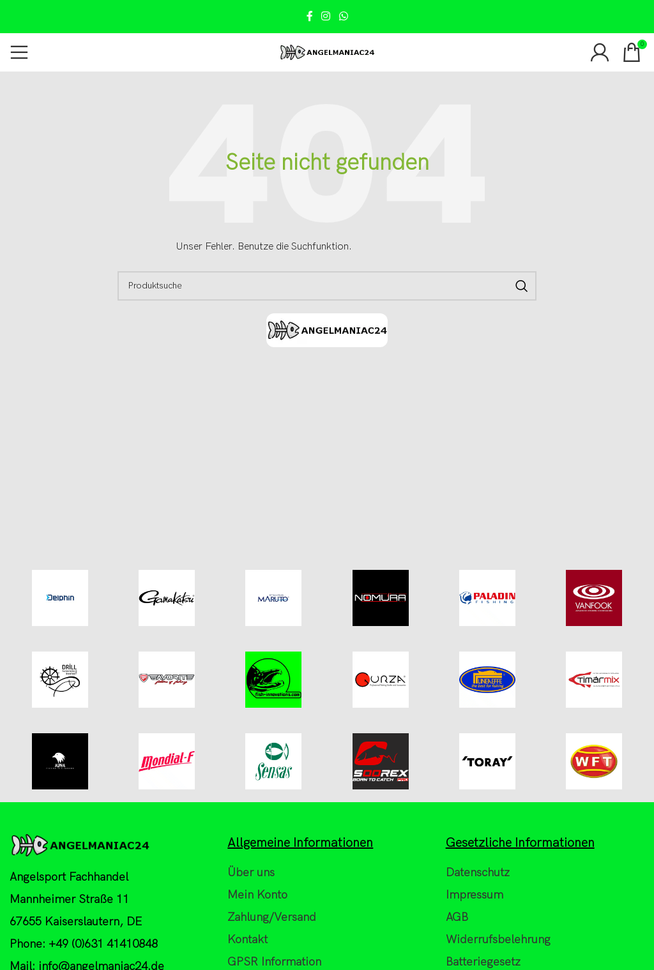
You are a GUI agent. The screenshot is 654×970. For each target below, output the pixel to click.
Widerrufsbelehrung (498, 963)
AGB (457, 940)
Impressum (474, 918)
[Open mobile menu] (19, 52)
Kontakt (247, 963)
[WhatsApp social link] (343, 16)
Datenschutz (478, 895)
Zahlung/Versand (271, 940)
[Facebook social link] (309, 16)
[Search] (327, 286)
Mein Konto (257, 918)
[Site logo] (327, 51)
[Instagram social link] (326, 16)
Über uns (251, 895)
